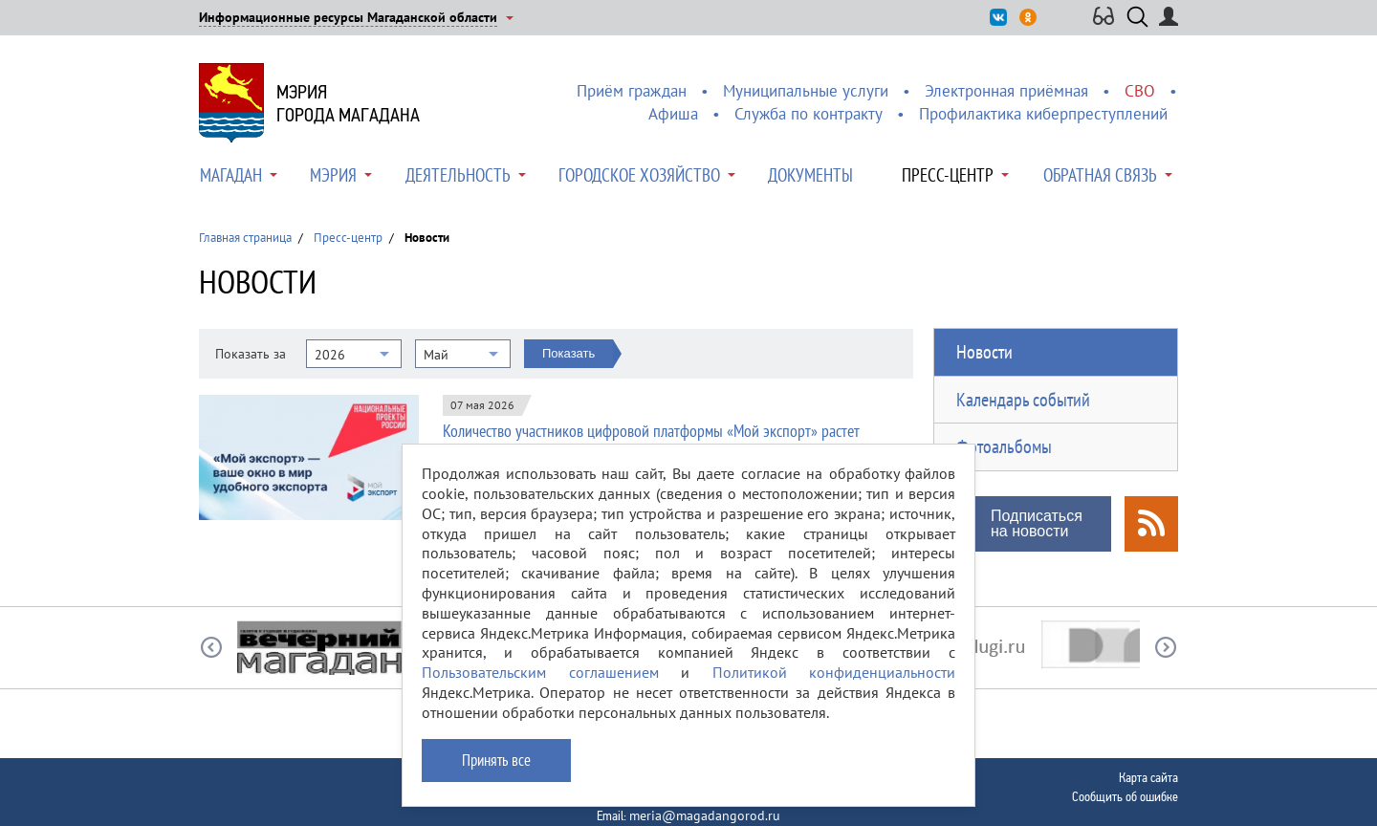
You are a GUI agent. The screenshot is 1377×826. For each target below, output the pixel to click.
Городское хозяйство (639, 174)
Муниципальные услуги (805, 90)
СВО (1140, 90)
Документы (810, 174)
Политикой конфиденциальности (834, 672)
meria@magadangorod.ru (704, 815)
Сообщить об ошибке (1125, 796)
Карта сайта (1148, 777)
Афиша (673, 113)
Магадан (231, 174)
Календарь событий (1023, 399)
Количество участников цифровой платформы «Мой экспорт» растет (651, 431)
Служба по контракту (808, 113)
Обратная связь (1100, 174)
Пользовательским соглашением (540, 672)
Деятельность (458, 174)
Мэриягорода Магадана (348, 103)
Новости (984, 351)
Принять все (496, 760)
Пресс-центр (948, 174)
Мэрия (333, 174)
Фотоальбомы (1004, 446)
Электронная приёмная (1006, 90)
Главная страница (245, 237)
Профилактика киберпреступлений (1043, 113)
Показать (568, 353)
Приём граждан (632, 90)
